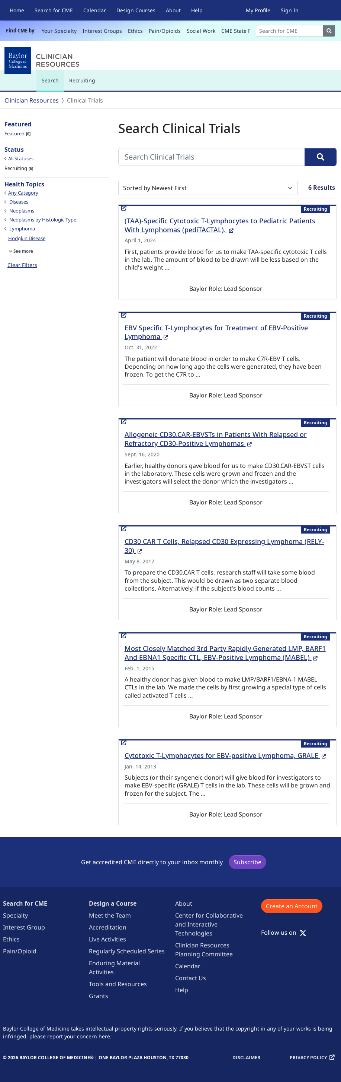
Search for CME (54, 10)
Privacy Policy (308, 1057)
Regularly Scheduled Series (127, 951)
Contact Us (190, 978)
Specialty (15, 915)
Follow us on (283, 932)
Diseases (18, 201)
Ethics (135, 30)
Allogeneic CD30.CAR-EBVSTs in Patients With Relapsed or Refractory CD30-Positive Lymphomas (216, 439)
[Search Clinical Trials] (211, 157)
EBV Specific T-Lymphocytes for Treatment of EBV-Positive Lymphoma (216, 332)
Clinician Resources (31, 100)
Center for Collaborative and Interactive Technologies (209, 924)
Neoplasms (21, 210)
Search (52, 84)
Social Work (201, 30)
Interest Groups (102, 30)
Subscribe (247, 862)
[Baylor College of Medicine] (43, 60)
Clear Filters (22, 264)
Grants (98, 996)
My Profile (258, 10)
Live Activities (107, 939)
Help (197, 10)
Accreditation (107, 927)
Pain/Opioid (19, 951)
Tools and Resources (118, 984)
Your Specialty (59, 30)
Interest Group (24, 927)
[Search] (290, 31)
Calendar (94, 10)
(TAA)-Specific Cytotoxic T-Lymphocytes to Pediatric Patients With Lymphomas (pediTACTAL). (220, 225)
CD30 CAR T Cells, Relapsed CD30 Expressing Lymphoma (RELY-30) (224, 546)
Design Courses (135, 10)
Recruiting (82, 80)
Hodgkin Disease (26, 238)
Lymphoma (21, 228)
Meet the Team (110, 915)
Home (17, 10)
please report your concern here (69, 1036)
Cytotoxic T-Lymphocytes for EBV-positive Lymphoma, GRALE (225, 755)
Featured (17, 133)
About (173, 10)
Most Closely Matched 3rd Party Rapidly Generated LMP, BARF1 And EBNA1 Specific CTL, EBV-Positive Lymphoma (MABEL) (225, 653)
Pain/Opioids (165, 30)
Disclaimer (246, 1057)
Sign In (290, 10)
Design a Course (112, 903)
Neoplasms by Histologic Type (42, 219)
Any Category (23, 192)
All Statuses (20, 158)
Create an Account (292, 906)
